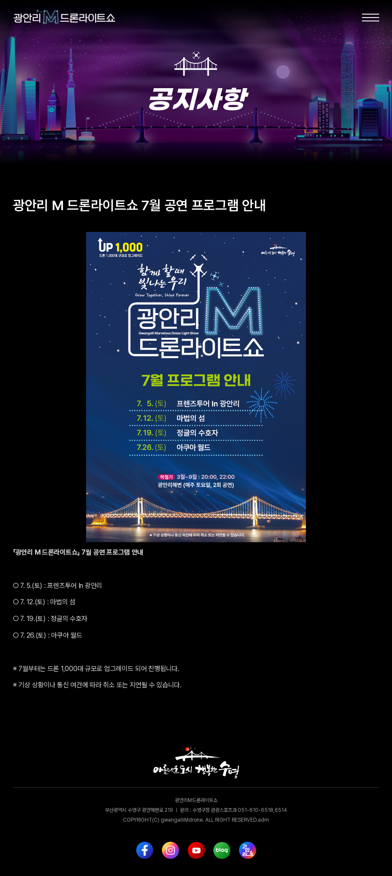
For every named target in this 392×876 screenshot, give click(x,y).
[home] (56, 17)
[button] (370, 17)
